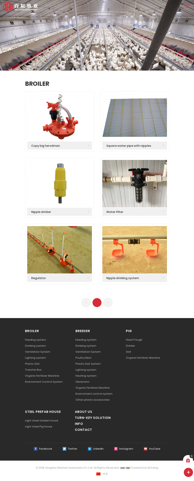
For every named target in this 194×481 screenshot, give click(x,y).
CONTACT (83, 429)
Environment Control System (44, 382)
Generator (82, 382)
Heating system (85, 376)
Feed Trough (134, 340)
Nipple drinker (41, 212)
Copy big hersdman (45, 146)
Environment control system (94, 394)
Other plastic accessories (92, 400)
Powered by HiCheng (144, 468)
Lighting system (35, 358)
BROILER (32, 331)
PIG (129, 331)
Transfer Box (33, 370)
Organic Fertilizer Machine (42, 376)
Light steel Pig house (38, 426)
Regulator (38, 278)
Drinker (130, 346)
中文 (105, 474)
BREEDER (82, 331)
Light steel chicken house (41, 420)
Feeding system (35, 340)
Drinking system (35, 346)
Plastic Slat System (88, 364)
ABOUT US (83, 411)
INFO (79, 423)
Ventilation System (37, 352)
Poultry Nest (83, 358)
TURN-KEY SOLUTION (93, 417)
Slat (128, 352)
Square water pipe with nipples (128, 146)
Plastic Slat (32, 364)
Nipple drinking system (122, 278)
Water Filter (114, 212)
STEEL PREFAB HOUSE (43, 411)
